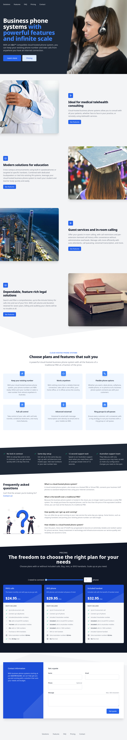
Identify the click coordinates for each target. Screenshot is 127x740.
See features (74, 122)
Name (50, 673)
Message (51, 693)
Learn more (12, 58)
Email (87, 673)
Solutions (6, 4)
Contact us (7, 496)
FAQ (25, 4)
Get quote (113, 711)
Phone (50, 683)
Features (17, 4)
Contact (42, 4)
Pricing (33, 4)
